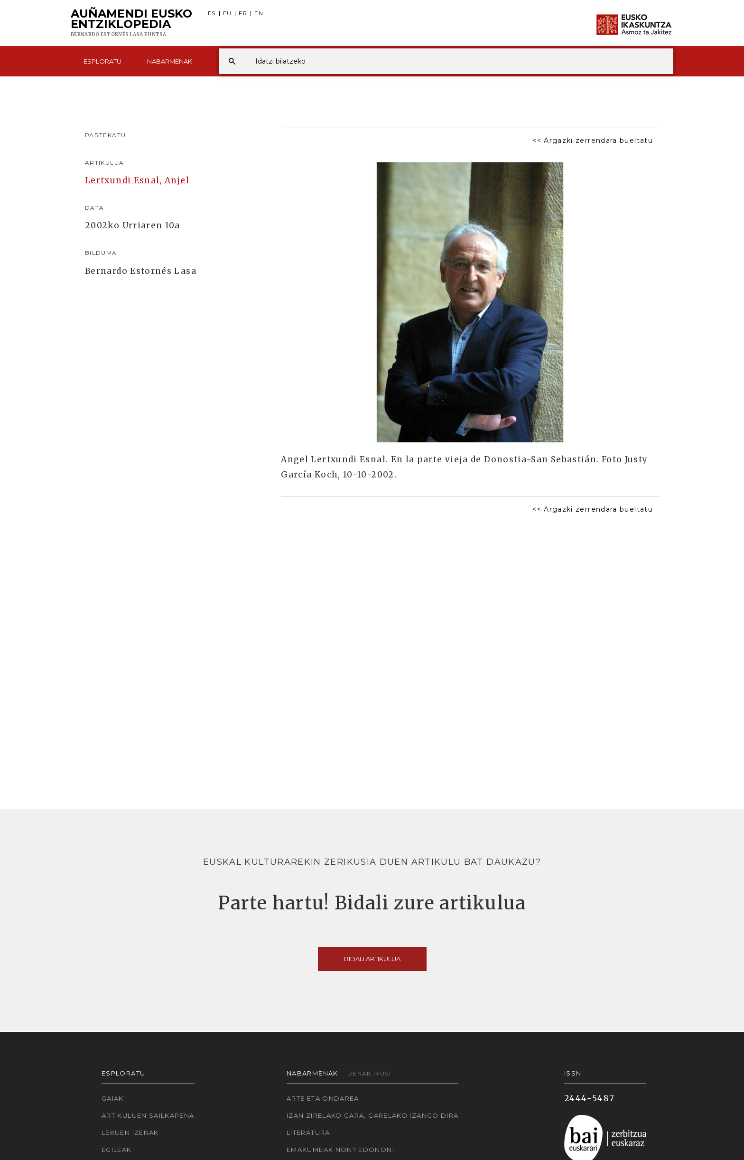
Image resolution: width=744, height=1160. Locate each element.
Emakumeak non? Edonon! (340, 1149)
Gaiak (113, 1098)
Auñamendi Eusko (131, 23)
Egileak (117, 1149)
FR (243, 13)
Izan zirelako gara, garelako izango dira (372, 1115)
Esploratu (102, 61)
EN (258, 13)
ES (212, 13)
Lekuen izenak (130, 1132)
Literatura (308, 1132)
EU (227, 13)
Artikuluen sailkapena (148, 1115)
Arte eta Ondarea (323, 1098)
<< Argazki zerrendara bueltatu (592, 140)
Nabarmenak (169, 61)
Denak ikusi (369, 1073)
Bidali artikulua (372, 959)
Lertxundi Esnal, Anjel (137, 180)
